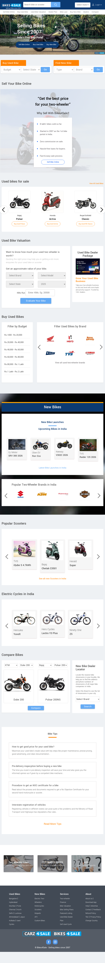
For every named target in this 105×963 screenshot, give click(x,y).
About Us (88, 910)
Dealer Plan (53, 12)
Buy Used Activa (52, 224)
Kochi (19, 921)
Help (87, 917)
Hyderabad (13, 913)
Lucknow (18, 924)
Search (88, 717)
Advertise (94, 917)
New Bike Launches (29, 426)
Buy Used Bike (22, 12)
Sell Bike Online (9, 12)
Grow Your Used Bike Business (87, 280)
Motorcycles (39, 917)
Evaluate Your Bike (36, 301)
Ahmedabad (13, 928)
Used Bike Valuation (38, 12)
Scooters (38, 921)
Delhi (11, 924)
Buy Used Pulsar (19, 224)
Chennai (12, 921)
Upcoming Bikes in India (75, 426)
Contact (88, 921)
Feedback (97, 921)
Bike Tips (52, 745)
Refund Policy (90, 924)
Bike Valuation (65, 917)
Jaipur (22, 928)
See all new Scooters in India (52, 589)
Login (97, 4)
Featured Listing (66, 924)
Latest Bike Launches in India (52, 472)
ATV (36, 928)
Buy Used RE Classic (85, 224)
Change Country (91, 932)
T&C (87, 928)
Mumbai (12, 917)
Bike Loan (63, 12)
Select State (83, 4)
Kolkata (12, 932)
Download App (90, 913)
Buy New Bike (75, 12)
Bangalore (13, 910)
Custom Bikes (40, 932)
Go (45, 69)
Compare (95, 12)
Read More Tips (52, 835)
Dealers (86, 12)
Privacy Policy (95, 928)
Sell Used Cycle (66, 935)
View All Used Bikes (93, 183)
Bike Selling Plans (66, 921)
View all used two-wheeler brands (70, 375)
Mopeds (38, 924)
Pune (19, 917)
